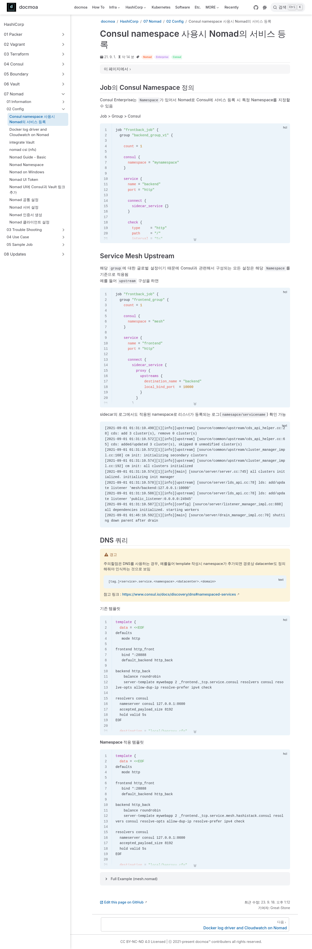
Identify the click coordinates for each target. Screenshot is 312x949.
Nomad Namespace (27, 164)
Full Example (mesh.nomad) (134, 879)
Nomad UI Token (24, 179)
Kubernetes (161, 7)
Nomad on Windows (27, 172)
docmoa (80, 7)
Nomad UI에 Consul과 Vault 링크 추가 (37, 189)
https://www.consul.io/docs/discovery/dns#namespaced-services (179, 594)
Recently (231, 7)
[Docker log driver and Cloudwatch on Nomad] (195, 924)
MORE (212, 8)
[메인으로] (22, 7)
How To (98, 7)
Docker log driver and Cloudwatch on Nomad (29, 132)
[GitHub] (256, 7)
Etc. (198, 7)
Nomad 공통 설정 (24, 199)
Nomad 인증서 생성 (26, 214)
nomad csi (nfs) (23, 149)
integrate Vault (22, 142)
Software (182, 7)
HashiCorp (135, 8)
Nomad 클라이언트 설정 (30, 222)
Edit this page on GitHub (122, 902)
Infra (114, 8)
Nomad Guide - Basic (28, 157)
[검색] (288, 7)
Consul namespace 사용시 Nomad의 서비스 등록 (32, 119)
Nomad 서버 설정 (24, 207)
